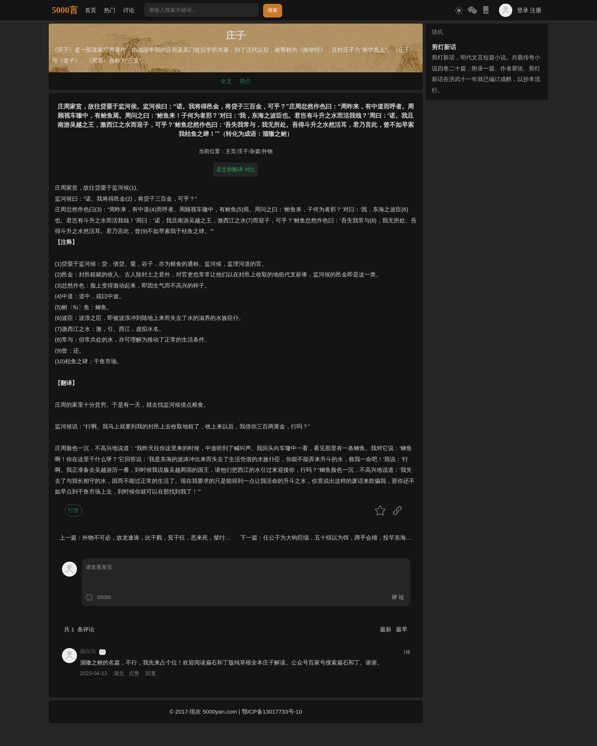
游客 (102, 651)
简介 (245, 81)
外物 (267, 151)
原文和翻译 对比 (235, 169)
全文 (226, 81)
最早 (401, 629)
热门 (109, 10)
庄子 (243, 151)
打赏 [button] (73, 510)
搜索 (273, 10)
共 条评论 (79, 629)
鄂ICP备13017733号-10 (272, 711)
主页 (230, 151)
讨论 (128, 10)
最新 (386, 629)
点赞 (134, 673)
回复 (150, 673)
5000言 (65, 10)
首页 (90, 10)
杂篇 (255, 151)
